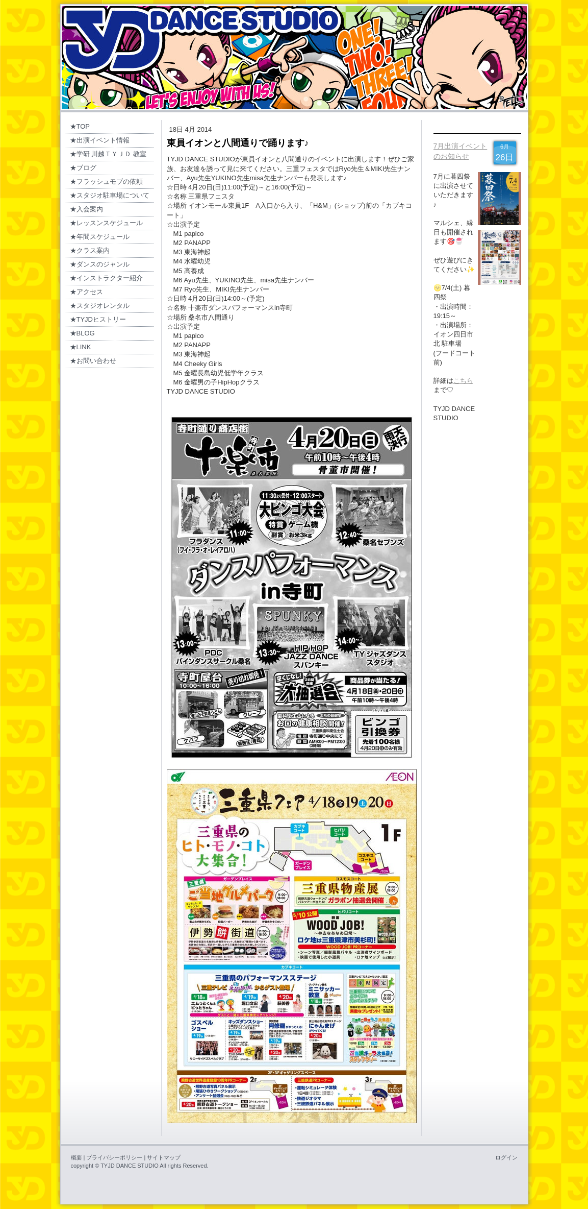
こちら (463, 380)
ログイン (506, 1157)
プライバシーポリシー (114, 1157)
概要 (76, 1157)
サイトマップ (164, 1157)
